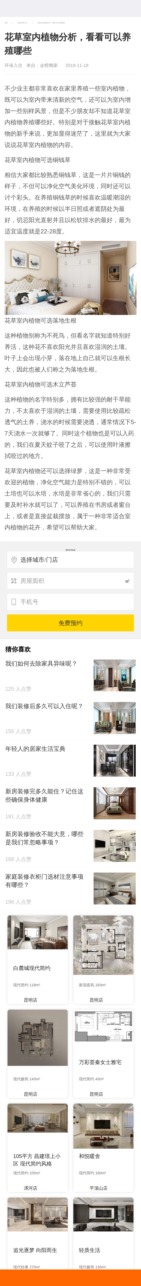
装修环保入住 (22, 23)
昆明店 (27, 1000)
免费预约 (70, 623)
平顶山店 (96, 1188)
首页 (6, 23)
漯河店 (27, 1188)
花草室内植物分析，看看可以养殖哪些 (51, 23)
